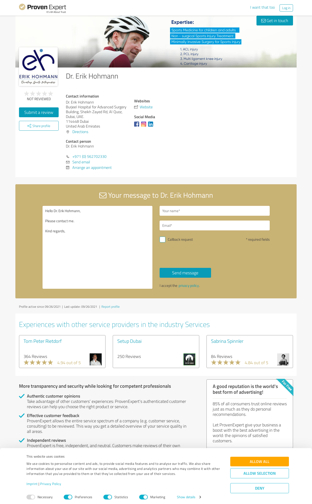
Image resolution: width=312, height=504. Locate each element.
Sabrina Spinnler (227, 341)
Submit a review (38, 112)
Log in (286, 8)
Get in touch (274, 20)
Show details (186, 495)
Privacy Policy (50, 481)
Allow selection (259, 471)
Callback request (180, 239)
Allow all (259, 459)
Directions (80, 131)
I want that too (262, 7)
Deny (259, 486)
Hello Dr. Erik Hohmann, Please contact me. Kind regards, (98, 247)
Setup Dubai (129, 341)
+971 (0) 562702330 (89, 156)
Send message (185, 273)
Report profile (110, 306)
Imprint (32, 481)
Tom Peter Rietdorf (43, 341)
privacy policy (189, 285)
